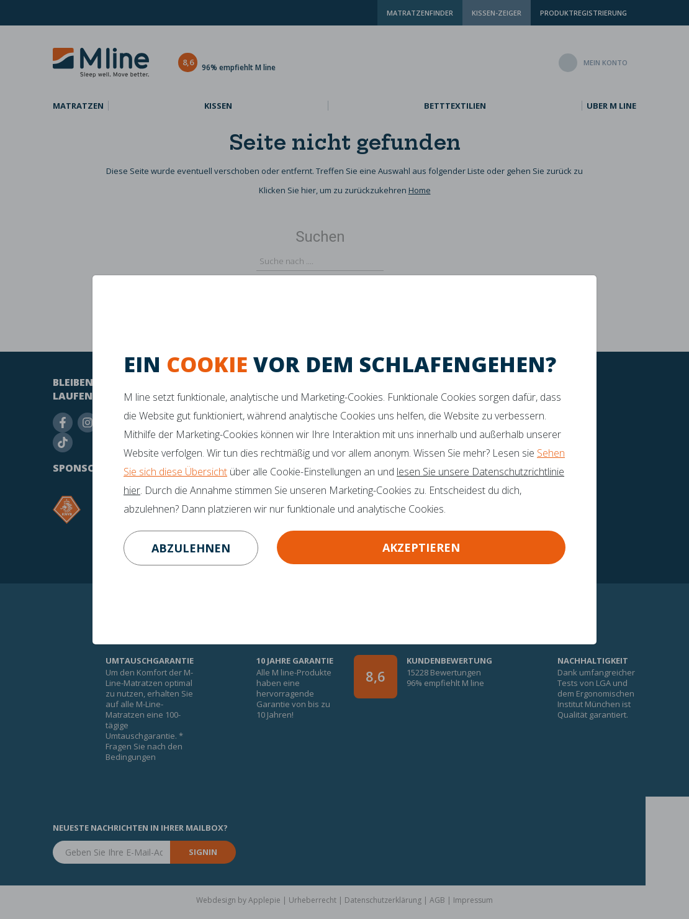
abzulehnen (190, 548)
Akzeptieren (421, 547)
